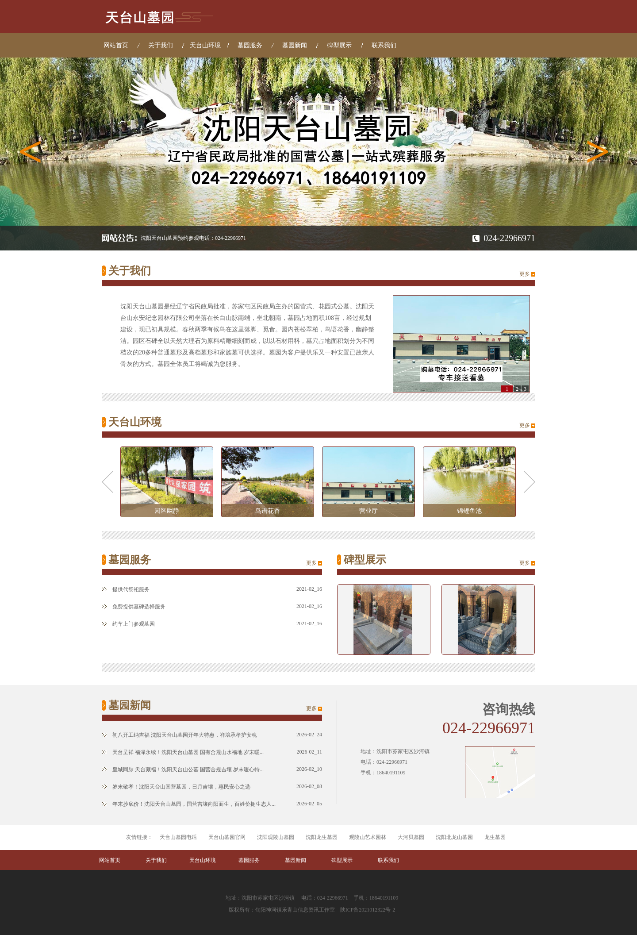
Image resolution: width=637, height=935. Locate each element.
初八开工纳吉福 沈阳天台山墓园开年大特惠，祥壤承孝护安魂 (179, 735)
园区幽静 (166, 511)
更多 (524, 274)
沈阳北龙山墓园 (454, 837)
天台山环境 (205, 45)
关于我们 (160, 45)
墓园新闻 (294, 45)
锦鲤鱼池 (469, 511)
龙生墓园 (495, 837)
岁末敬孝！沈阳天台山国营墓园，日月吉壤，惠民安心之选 (176, 787)
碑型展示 (339, 45)
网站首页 (116, 45)
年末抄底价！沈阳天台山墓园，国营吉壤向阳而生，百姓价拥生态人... (189, 804)
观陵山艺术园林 (367, 837)
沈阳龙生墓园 (322, 837)
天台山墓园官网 (227, 837)
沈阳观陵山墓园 (275, 837)
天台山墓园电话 (178, 837)
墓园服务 (250, 45)
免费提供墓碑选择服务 (133, 607)
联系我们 (384, 45)
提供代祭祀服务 (126, 589)
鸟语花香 (267, 511)
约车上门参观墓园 (128, 624)
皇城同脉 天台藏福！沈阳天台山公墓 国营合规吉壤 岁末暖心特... (183, 769)
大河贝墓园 (411, 837)
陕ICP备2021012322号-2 (367, 910)
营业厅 (368, 511)
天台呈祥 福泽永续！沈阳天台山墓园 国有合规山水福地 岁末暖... (183, 752)
